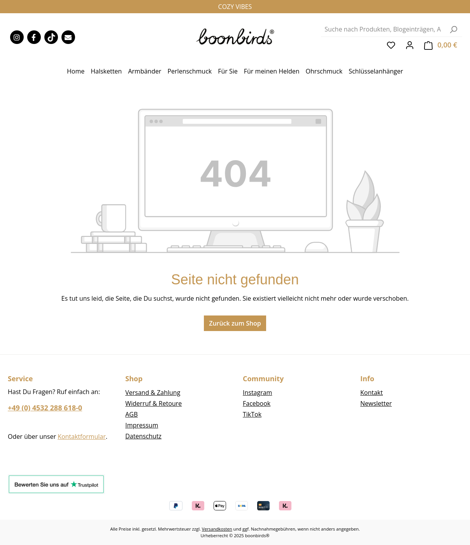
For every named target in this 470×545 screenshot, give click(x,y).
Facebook (256, 403)
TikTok (252, 414)
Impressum (141, 425)
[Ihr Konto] (409, 45)
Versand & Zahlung (152, 392)
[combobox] (383, 29)
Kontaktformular (82, 436)
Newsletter (376, 403)
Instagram (257, 392)
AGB (131, 414)
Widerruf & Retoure (153, 403)
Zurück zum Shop (235, 323)
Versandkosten (217, 529)
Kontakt (371, 392)
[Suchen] (453, 29)
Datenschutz (143, 436)
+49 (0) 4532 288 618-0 (45, 407)
